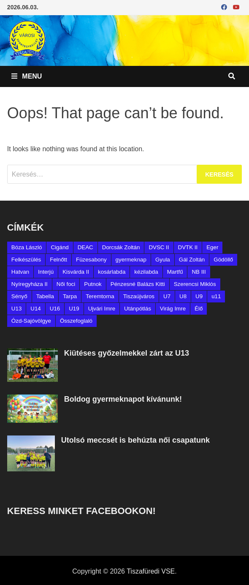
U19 (74, 308)
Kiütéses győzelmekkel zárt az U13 (126, 353)
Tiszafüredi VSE (151, 571)
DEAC (85, 247)
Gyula (162, 259)
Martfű (175, 272)
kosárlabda (111, 272)
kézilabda (146, 272)
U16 (55, 308)
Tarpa (70, 296)
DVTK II (188, 247)
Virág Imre (173, 308)
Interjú (46, 272)
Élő (199, 308)
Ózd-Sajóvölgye (31, 321)
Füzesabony (91, 259)
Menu (26, 76)
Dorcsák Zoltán (121, 247)
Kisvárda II (75, 272)
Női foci (66, 284)
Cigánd (59, 247)
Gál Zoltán (192, 259)
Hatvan (20, 272)
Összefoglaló (76, 321)
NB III (199, 272)
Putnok (93, 284)
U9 (199, 296)
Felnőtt (58, 259)
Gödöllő (223, 259)
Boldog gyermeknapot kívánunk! (123, 399)
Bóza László (26, 247)
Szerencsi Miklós (195, 284)
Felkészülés (26, 259)
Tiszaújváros (138, 296)
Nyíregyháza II (29, 284)
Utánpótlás (137, 308)
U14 (35, 308)
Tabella (45, 296)
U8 (183, 296)
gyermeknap (131, 259)
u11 (216, 296)
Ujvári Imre (101, 308)
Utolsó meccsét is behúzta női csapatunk (135, 440)
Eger (212, 247)
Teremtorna (100, 296)
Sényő (19, 296)
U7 (167, 296)
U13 (16, 308)
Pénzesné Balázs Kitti (138, 284)
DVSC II (159, 247)
